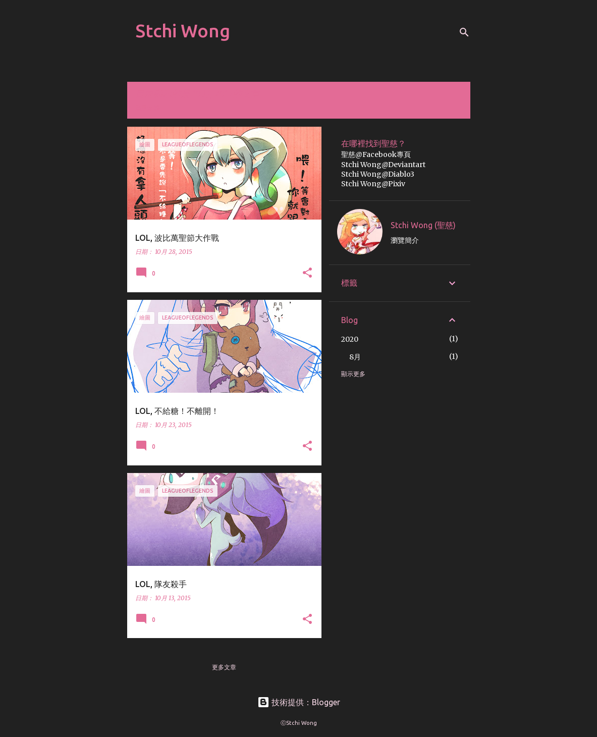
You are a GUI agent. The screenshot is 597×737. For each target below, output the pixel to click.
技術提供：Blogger (298, 702)
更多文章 (224, 667)
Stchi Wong (182, 30)
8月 (355, 356)
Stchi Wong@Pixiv (373, 183)
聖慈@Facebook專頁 (376, 154)
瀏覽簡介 (405, 240)
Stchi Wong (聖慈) (423, 225)
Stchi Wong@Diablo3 (377, 174)
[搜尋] (464, 32)
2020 (349, 339)
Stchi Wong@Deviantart (383, 164)
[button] (307, 273)
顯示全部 (147, 107)
